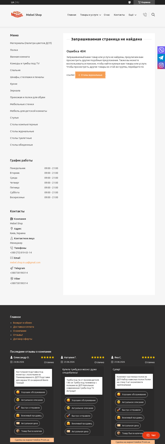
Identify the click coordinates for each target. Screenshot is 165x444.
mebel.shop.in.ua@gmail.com (25, 262)
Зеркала (15, 90)
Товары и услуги (89, 14)
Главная (72, 14)
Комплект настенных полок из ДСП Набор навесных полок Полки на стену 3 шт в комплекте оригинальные (134, 381)
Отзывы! (18, 335)
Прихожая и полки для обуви (27, 97)
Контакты (119, 14)
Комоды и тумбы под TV (25, 63)
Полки (14, 49)
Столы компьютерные (24, 124)
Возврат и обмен (22, 322)
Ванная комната (20, 56)
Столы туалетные (21, 138)
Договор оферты (22, 339)
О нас (107, 14)
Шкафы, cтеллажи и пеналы (27, 77)
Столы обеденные (21, 144)
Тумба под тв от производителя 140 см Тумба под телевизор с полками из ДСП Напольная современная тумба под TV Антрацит (83, 385)
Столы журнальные (91, 75)
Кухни (13, 83)
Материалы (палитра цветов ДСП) (31, 43)
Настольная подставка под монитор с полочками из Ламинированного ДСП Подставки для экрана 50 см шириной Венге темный (33, 377)
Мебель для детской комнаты (28, 110)
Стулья (14, 117)
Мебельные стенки (22, 104)
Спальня (15, 70)
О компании (19, 331)
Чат (151, 435)
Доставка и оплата (23, 326)
